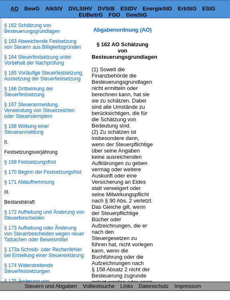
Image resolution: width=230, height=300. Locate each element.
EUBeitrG (91, 15)
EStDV (128, 8)
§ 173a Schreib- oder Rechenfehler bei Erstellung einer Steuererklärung (44, 252)
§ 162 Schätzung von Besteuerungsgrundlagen (32, 28)
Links (126, 286)
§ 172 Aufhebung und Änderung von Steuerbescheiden (44, 215)
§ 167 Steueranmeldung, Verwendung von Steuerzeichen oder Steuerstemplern (39, 110)
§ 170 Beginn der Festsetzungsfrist (42, 172)
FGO (114, 15)
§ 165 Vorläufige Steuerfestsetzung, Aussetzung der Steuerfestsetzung (43, 76)
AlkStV (54, 8)
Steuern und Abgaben (51, 286)
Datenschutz (154, 286)
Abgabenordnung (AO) (122, 30)
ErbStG (187, 8)
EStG (208, 8)
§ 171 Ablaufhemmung (29, 182)
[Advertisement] (188, 53)
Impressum (188, 286)
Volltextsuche (99, 286)
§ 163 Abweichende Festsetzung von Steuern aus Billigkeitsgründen (42, 44)
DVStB (106, 8)
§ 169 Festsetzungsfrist (30, 162)
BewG (32, 8)
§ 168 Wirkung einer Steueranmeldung (26, 129)
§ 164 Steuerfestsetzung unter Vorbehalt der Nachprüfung (37, 60)
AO (14, 8)
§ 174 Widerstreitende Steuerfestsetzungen (28, 268)
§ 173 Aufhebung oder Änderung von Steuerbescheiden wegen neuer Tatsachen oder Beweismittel (44, 233)
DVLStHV (80, 8)
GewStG (136, 15)
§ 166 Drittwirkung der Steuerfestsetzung (28, 92)
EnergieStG (157, 8)
